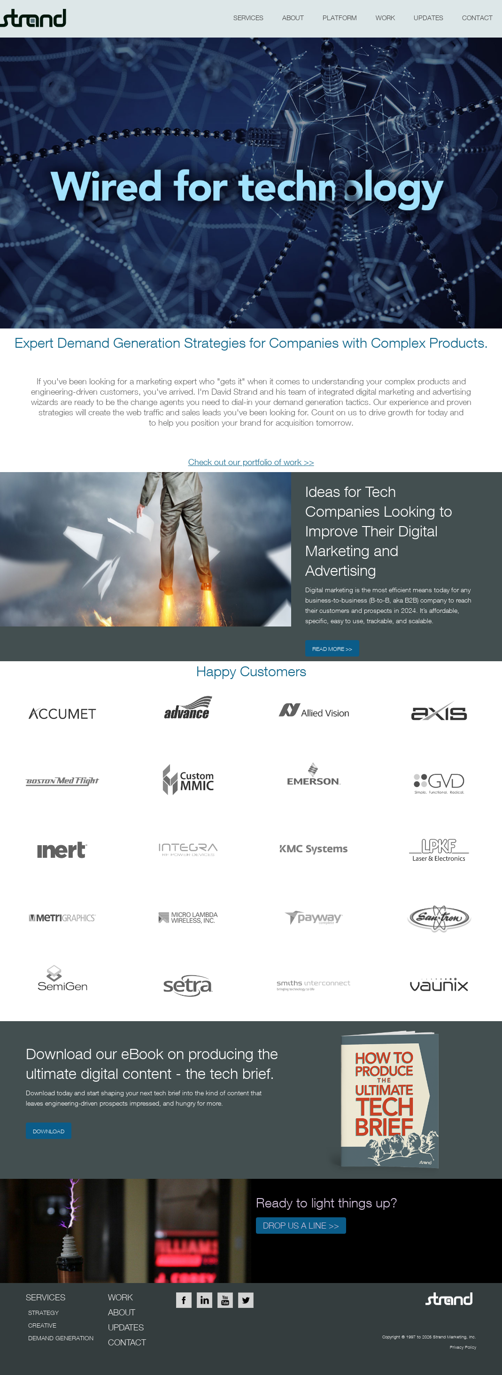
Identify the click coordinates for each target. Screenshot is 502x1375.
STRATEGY (43, 1312)
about (293, 18)
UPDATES (126, 1327)
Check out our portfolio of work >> (251, 462)
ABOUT (121, 1312)
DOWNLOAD (48, 1131)
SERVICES (248, 18)
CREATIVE (42, 1325)
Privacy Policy (463, 1347)
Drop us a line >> (301, 1225)
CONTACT (477, 18)
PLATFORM (340, 18)
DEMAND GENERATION (60, 1338)
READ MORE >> (332, 648)
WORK (385, 18)
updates (428, 18)
